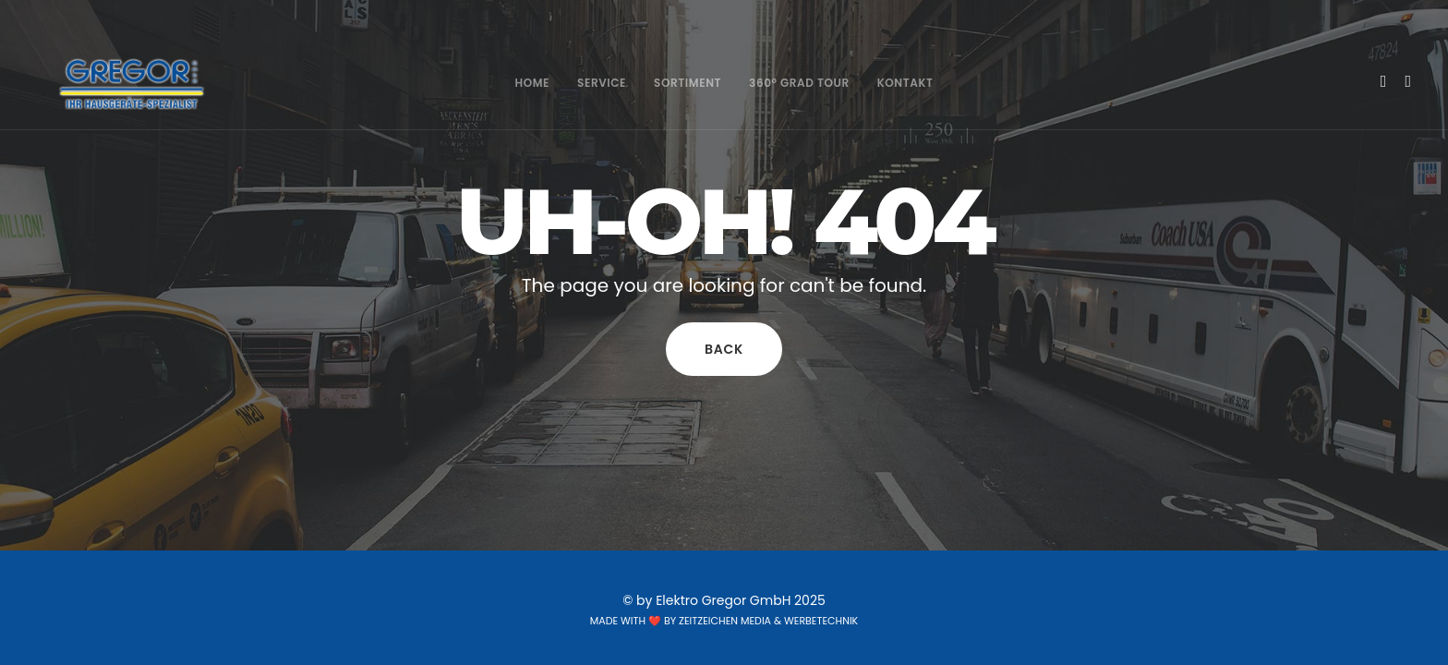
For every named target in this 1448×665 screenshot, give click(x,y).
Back (724, 349)
